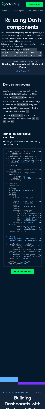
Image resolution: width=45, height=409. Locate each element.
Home (4, 11)
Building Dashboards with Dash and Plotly (29, 11)
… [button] (10, 11)
